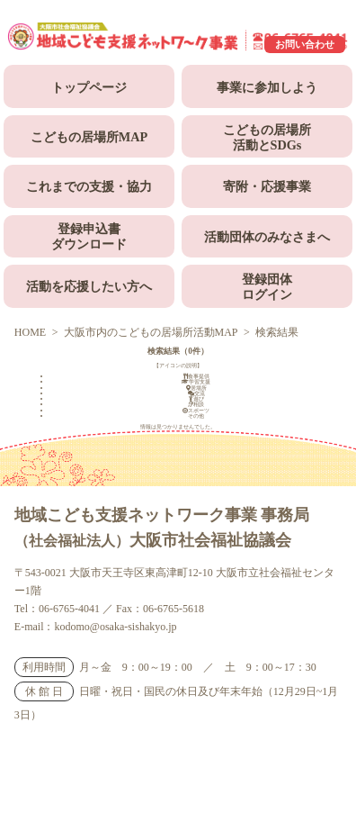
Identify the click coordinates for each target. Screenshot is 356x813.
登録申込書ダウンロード (89, 236)
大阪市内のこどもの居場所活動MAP (151, 332)
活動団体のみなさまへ (267, 237)
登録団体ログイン (267, 287)
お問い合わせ (304, 44)
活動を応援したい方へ (89, 286)
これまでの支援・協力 (89, 186)
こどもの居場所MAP (89, 137)
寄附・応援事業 (267, 186)
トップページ (89, 87)
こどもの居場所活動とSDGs (267, 137)
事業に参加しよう (267, 87)
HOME (30, 332)
